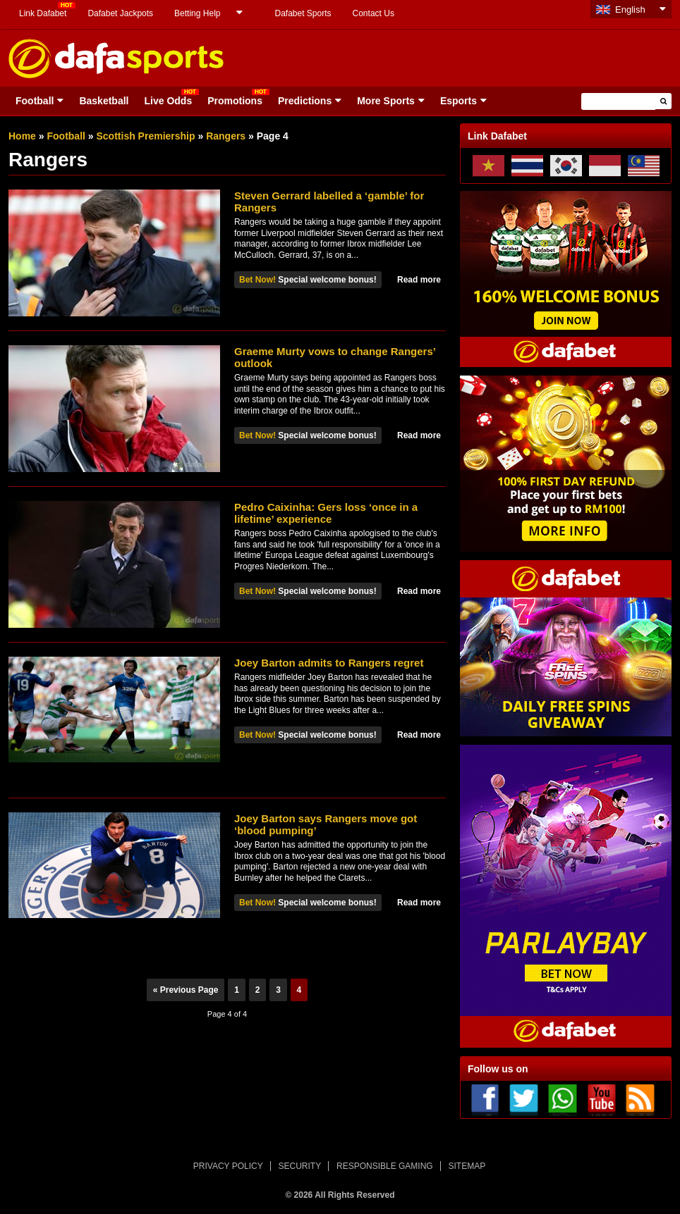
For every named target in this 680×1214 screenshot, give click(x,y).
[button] (663, 101)
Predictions (305, 100)
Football (35, 100)
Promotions (234, 100)
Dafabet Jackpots (120, 13)
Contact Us (373, 13)
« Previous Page (186, 990)
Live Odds (168, 100)
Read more (419, 280)
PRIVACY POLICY (228, 1166)
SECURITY (300, 1166)
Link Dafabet (42, 13)
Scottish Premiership (146, 136)
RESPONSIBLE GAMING (384, 1166)
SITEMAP (466, 1166)
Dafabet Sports (302, 13)
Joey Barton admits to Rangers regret (328, 663)
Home (22, 136)
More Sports (386, 100)
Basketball (103, 100)
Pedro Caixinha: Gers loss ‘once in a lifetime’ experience (326, 513)
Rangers (225, 136)
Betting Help (197, 13)
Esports (458, 100)
